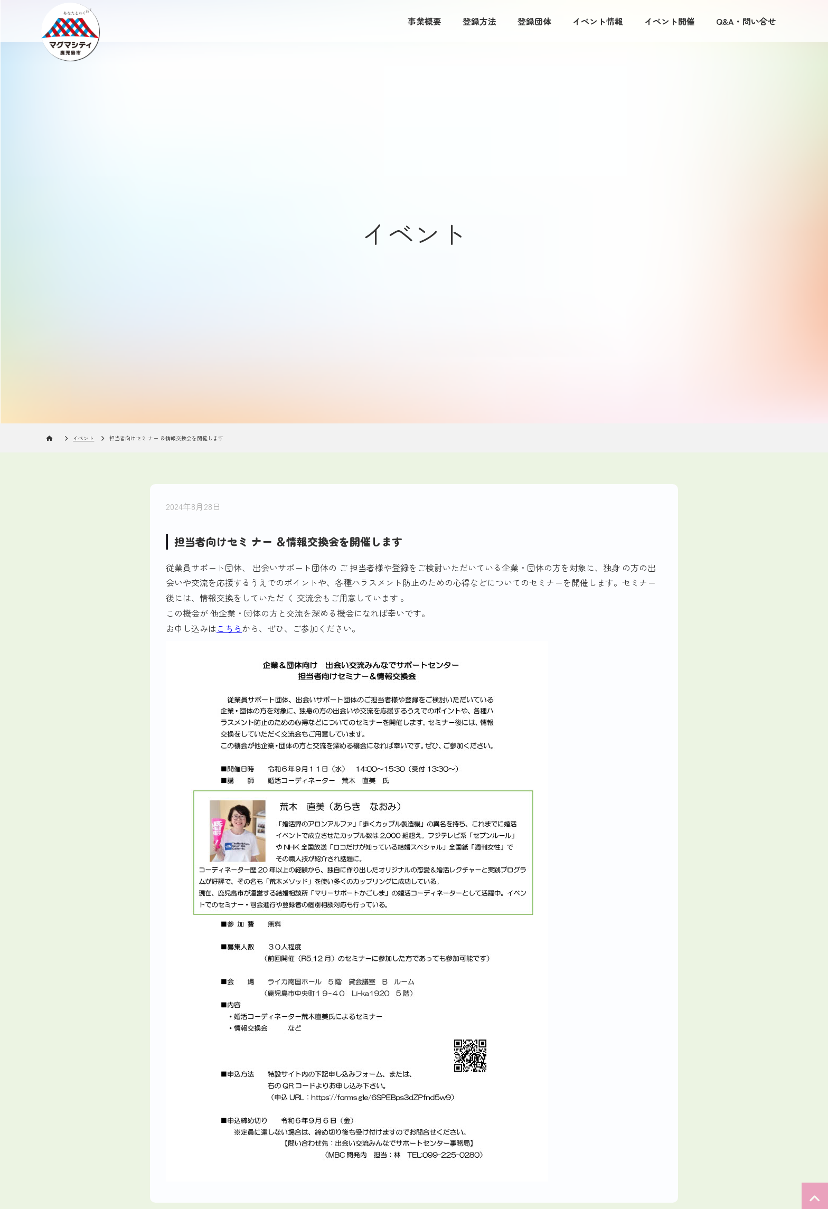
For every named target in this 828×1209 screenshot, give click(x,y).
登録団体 (534, 21)
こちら (229, 628)
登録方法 (479, 21)
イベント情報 (597, 21)
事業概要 (424, 21)
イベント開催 (669, 21)
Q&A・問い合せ (746, 21)
